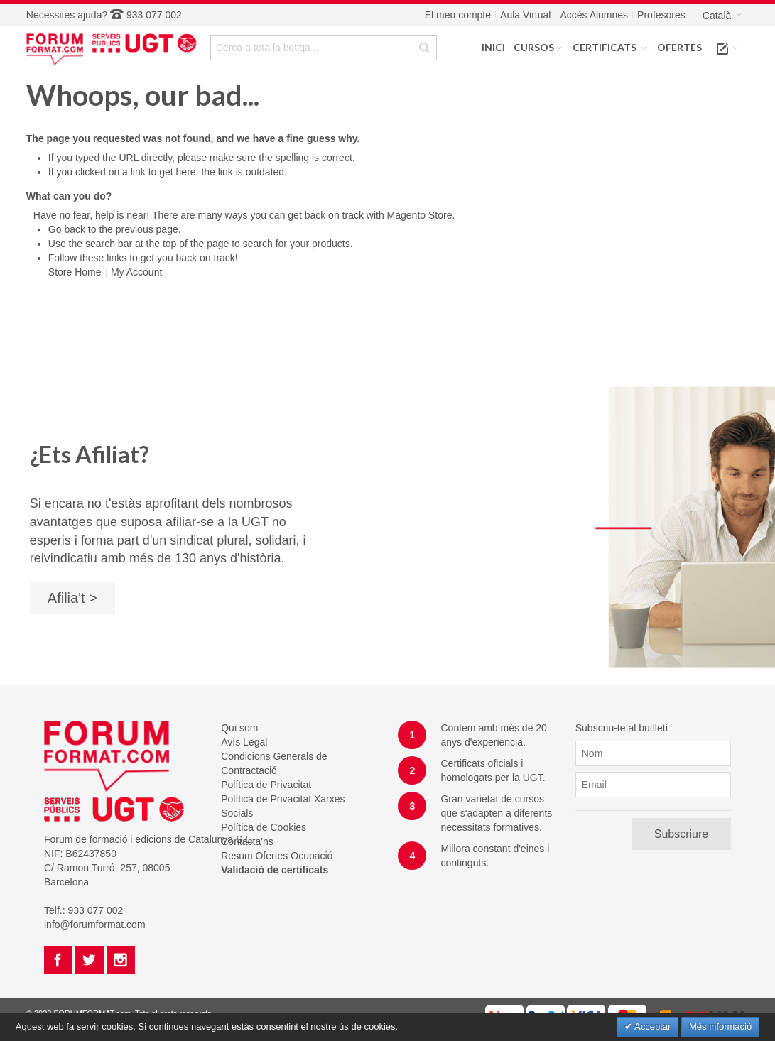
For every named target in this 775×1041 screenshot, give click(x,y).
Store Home (75, 272)
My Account (136, 272)
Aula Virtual (525, 15)
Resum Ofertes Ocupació (276, 855)
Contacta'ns (247, 841)
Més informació (720, 1026)
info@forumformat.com (95, 924)
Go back (66, 229)
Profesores (661, 15)
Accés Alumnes (594, 15)
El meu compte (458, 15)
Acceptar (651, 1026)
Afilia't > (72, 598)
